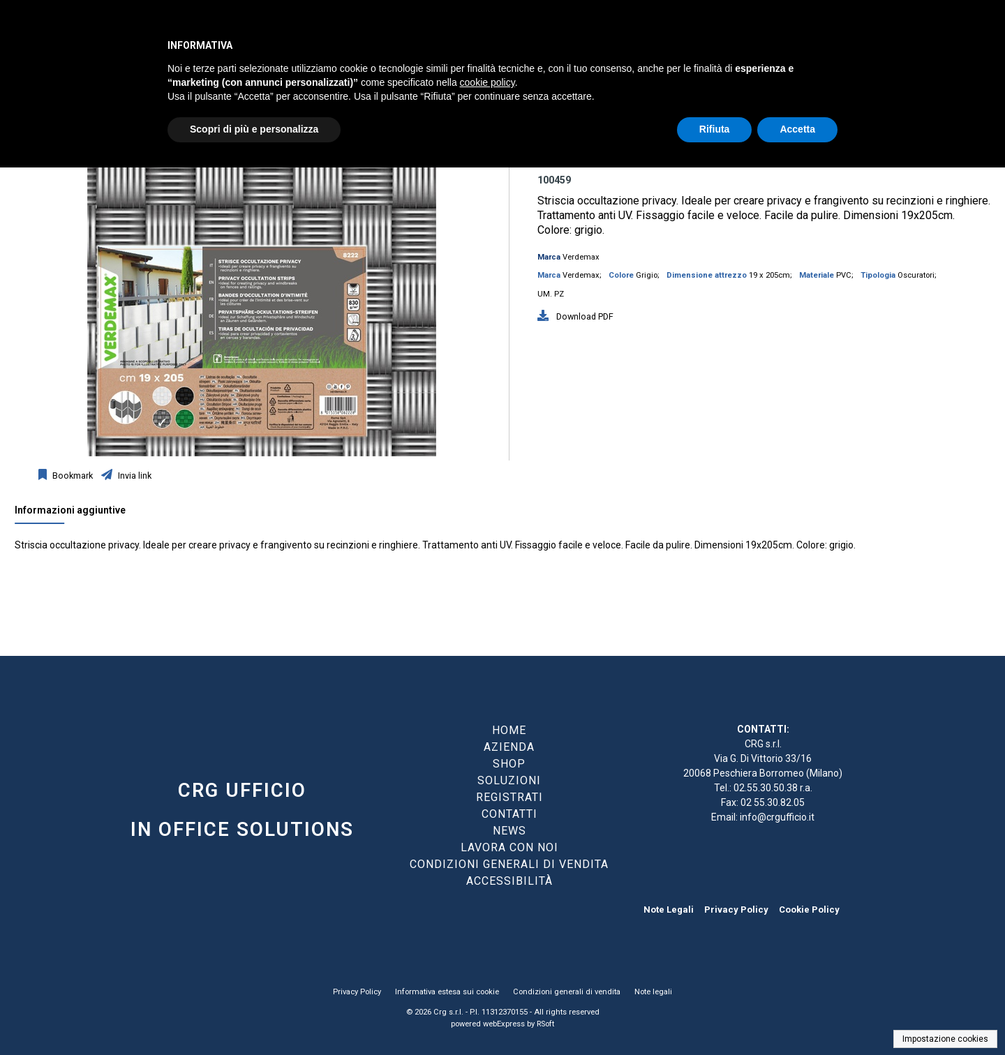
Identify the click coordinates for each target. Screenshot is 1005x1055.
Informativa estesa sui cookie (447, 991)
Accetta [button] (797, 129)
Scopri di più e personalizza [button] (254, 129)
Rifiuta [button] (714, 129)
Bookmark (71, 475)
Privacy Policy (736, 909)
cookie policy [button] (487, 82)
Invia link (133, 475)
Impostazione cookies (945, 1039)
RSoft (545, 1023)
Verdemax (581, 257)
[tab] (77, 513)
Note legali (653, 991)
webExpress (504, 1023)
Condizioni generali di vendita (566, 991)
